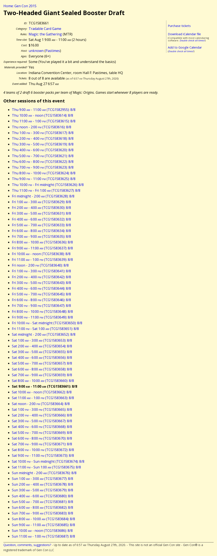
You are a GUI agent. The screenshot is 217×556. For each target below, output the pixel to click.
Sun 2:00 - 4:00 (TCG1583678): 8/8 (42, 484)
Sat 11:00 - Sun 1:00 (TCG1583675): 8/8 (46, 467)
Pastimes (53, 50)
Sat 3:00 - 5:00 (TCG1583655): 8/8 (42, 351)
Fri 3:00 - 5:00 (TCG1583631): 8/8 (41, 213)
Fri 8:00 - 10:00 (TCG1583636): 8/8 (42, 242)
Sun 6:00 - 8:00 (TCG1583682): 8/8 (42, 507)
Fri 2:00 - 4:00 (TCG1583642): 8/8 (41, 277)
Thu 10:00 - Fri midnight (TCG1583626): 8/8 (48, 184)
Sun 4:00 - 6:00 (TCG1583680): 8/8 (42, 496)
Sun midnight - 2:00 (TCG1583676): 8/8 (44, 473)
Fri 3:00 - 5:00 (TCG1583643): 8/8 (41, 282)
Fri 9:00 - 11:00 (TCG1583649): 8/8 (42, 317)
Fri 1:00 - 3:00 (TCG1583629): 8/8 (41, 202)
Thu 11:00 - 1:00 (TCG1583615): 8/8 (43, 121)
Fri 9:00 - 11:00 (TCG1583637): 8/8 (42, 248)
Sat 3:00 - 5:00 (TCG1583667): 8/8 (42, 421)
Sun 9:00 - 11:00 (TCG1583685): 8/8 (43, 524)
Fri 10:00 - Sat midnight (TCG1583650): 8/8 (47, 323)
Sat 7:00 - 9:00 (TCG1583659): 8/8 (42, 375)
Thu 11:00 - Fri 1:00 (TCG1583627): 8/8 (46, 190)
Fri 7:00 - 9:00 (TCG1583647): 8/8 (41, 305)
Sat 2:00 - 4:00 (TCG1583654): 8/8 (42, 346)
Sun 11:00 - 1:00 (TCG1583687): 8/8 (43, 536)
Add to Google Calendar (185, 47)
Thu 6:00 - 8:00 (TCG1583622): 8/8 (43, 161)
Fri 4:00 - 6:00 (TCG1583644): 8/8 (41, 288)
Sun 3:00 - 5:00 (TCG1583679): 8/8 (42, 490)
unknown (36, 50)
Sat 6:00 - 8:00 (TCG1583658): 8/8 (42, 369)
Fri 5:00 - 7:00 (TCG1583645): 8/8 (41, 294)
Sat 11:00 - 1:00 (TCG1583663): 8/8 (43, 397)
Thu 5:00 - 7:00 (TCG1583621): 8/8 (43, 156)
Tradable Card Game (45, 28)
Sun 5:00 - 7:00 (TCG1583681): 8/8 (42, 501)
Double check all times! (192, 40)
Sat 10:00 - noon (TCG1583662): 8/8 (42, 392)
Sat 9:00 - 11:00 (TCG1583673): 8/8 (43, 455)
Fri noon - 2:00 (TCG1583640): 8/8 (40, 265)
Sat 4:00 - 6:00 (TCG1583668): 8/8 (42, 426)
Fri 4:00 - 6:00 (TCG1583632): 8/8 (41, 219)
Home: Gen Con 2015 (19, 6)
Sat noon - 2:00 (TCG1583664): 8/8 (41, 403)
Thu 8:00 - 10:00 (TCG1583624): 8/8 (43, 173)
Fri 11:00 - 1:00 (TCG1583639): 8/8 (42, 259)
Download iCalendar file (184, 34)
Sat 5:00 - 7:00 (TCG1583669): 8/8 (42, 432)
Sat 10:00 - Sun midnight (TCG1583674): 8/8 (48, 461)
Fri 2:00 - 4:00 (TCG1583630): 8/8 (41, 207)
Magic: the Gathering (45, 34)
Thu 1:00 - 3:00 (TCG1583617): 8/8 (43, 132)
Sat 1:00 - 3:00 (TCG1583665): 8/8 (42, 409)
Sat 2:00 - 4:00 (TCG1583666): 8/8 (42, 415)
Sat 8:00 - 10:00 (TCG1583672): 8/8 (43, 449)
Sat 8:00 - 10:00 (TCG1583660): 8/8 (43, 380)
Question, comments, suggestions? (27, 545)
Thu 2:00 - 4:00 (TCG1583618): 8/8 (43, 138)
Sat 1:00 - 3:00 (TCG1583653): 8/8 (42, 340)
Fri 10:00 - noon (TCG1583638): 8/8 (41, 253)
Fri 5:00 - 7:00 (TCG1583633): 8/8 (41, 225)
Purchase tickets (179, 26)
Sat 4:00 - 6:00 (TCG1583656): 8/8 (42, 357)
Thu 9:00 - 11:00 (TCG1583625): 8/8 (43, 178)
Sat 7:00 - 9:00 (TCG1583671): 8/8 (42, 444)
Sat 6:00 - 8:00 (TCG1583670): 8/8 (42, 438)
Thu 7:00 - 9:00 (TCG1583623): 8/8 (43, 167)
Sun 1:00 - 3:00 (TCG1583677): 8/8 (42, 478)
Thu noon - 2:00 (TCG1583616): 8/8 (41, 127)
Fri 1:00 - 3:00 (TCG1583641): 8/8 (41, 271)
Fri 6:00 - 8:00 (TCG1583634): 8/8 (41, 230)
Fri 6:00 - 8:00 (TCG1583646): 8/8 (41, 300)
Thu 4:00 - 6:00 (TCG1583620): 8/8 (43, 150)
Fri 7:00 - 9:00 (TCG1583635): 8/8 (41, 236)
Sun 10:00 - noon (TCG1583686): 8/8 (42, 530)
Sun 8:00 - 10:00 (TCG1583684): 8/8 (43, 519)
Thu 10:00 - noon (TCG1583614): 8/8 (42, 115)
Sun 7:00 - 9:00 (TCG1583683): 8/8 (42, 513)
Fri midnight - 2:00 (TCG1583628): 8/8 (43, 196)
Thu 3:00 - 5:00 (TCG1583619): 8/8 (43, 144)
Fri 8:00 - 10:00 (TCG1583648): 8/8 (42, 311)
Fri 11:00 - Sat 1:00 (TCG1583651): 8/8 (45, 328)
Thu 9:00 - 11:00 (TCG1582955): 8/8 (43, 109)
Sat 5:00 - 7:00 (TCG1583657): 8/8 (42, 363)
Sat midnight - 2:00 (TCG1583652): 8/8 (43, 334)
